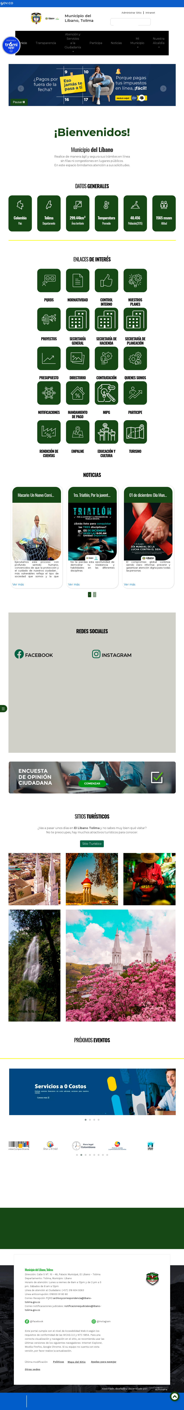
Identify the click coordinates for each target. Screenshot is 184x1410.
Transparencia (46, 43)
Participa (96, 43)
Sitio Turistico (91, 843)
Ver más (18, 584)
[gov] (9, 3)
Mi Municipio (137, 41)
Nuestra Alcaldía (158, 41)
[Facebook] (50, 702)
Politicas (58, 1362)
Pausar (19, 102)
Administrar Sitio (132, 12)
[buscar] (125, 23)
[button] (21, 88)
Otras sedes (32, 1369)
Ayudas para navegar (103, 1362)
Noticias (116, 43)
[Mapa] (92, 1208)
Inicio (25, 43)
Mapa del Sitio (77, 1362)
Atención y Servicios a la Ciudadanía (73, 41)
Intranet (150, 12)
